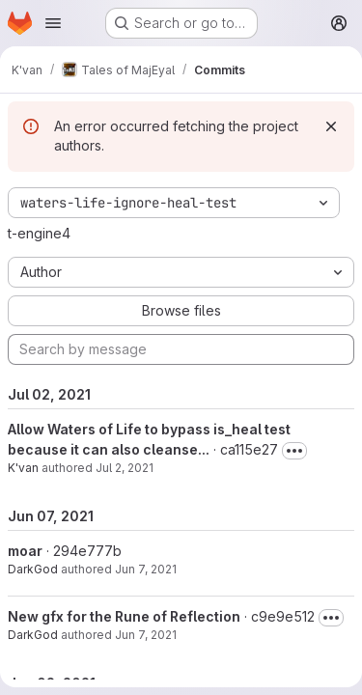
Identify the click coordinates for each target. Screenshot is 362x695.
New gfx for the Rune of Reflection (124, 616)
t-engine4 (39, 233)
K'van (23, 467)
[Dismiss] (331, 126)
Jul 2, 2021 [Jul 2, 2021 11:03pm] (124, 467)
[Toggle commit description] (294, 450)
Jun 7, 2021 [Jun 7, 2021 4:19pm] (146, 569)
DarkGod (33, 569)
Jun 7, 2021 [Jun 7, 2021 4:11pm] (146, 634)
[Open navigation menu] (53, 23)
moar (25, 550)
